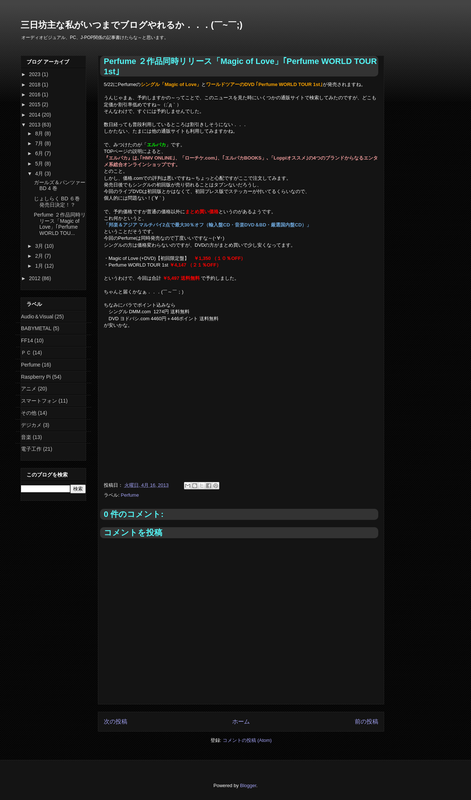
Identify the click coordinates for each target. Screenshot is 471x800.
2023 (35, 74)
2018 (35, 85)
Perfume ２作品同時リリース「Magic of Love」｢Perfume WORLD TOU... (60, 224)
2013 (35, 125)
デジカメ (31, 425)
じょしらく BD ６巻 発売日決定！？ (57, 202)
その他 (28, 413)
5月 (40, 164)
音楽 (26, 437)
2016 (35, 94)
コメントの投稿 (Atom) (247, 740)
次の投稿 (115, 721)
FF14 (27, 340)
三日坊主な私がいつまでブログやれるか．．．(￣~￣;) (131, 25)
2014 (35, 115)
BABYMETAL (36, 328)
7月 (40, 143)
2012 (35, 278)
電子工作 (31, 449)
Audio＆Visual (37, 316)
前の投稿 (366, 721)
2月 (40, 256)
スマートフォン (39, 401)
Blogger (248, 785)
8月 (40, 133)
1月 (40, 266)
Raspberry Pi (36, 377)
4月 (40, 173)
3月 (40, 246)
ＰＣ (26, 353)
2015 (35, 104)
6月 (40, 153)
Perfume (130, 495)
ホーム (241, 721)
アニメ (28, 389)
